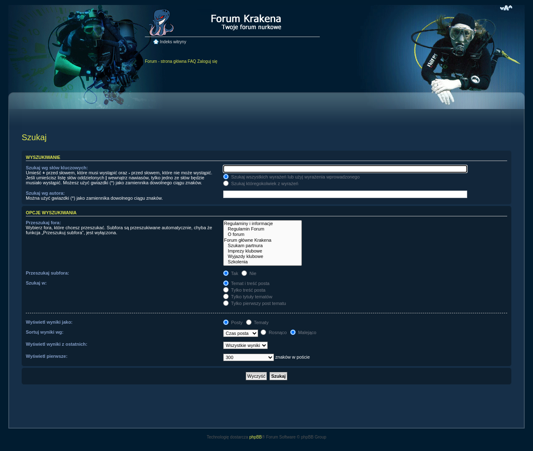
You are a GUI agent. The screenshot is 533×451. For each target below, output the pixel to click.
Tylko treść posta (244, 289)
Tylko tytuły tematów (247, 296)
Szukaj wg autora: (45, 193)
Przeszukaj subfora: (47, 272)
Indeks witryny (173, 42)
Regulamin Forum (262, 229)
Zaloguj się (207, 61)
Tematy (257, 322)
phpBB (255, 437)
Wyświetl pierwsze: (46, 356)
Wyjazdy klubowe (262, 256)
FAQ (192, 61)
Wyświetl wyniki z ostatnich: (56, 344)
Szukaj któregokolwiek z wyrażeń (260, 183)
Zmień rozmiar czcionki (506, 8)
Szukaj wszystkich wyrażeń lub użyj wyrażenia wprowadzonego (291, 176)
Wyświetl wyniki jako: (49, 322)
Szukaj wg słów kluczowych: (57, 167)
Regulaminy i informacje (262, 223)
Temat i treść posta (246, 283)
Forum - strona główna (166, 61)
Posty (233, 322)
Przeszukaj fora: (43, 222)
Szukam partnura (262, 245)
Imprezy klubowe (262, 251)
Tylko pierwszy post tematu (254, 303)
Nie (249, 273)
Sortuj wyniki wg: (44, 332)
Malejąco (303, 332)
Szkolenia (262, 262)
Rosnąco (273, 332)
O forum (262, 234)
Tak (230, 273)
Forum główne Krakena (262, 240)
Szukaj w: (36, 282)
